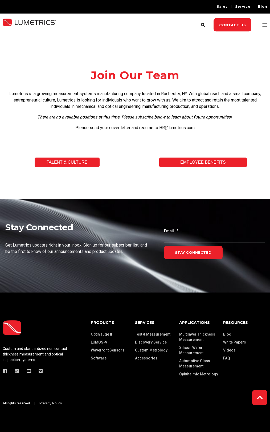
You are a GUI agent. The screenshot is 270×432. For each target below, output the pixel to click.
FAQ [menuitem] (226, 358)
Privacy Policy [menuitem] (50, 403)
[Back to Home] (29, 29)
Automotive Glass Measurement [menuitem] (194, 363)
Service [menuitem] (243, 7)
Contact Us (232, 25)
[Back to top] (259, 397)
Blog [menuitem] (262, 7)
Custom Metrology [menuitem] (151, 350)
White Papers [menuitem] (234, 342)
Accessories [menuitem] (146, 358)
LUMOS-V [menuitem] (99, 342)
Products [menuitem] (102, 322)
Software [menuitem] (99, 358)
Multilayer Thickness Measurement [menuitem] (197, 337)
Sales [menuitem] (222, 7)
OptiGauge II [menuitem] (101, 334)
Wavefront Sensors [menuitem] (107, 350)
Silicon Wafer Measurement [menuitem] (191, 350)
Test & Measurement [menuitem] (152, 334)
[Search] (203, 24)
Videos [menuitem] (229, 350)
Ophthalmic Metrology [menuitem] (198, 374)
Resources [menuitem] (235, 322)
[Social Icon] (6, 371)
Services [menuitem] (144, 322)
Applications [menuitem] (194, 322)
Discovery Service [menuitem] (151, 342)
